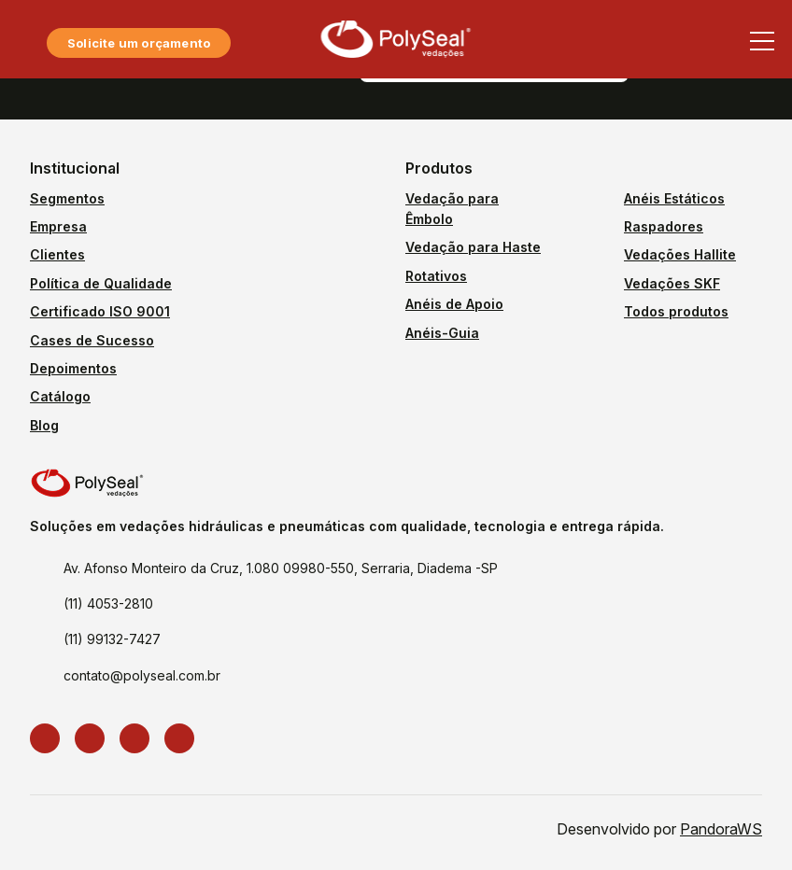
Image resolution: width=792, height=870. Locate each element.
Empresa (58, 226)
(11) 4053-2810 (108, 603)
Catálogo (60, 396)
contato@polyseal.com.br (142, 675)
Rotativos (436, 276)
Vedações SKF (672, 283)
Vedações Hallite (680, 254)
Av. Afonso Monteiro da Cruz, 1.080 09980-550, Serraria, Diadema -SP (281, 568)
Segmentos (67, 198)
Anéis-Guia (442, 333)
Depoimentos (73, 368)
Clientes (57, 254)
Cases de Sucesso (92, 340)
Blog (44, 425)
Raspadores (663, 226)
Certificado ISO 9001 (100, 311)
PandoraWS (721, 828)
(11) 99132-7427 (112, 639)
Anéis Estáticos (674, 198)
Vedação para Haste (473, 247)
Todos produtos (676, 311)
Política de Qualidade (101, 283)
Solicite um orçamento (138, 42)
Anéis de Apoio (454, 304)
